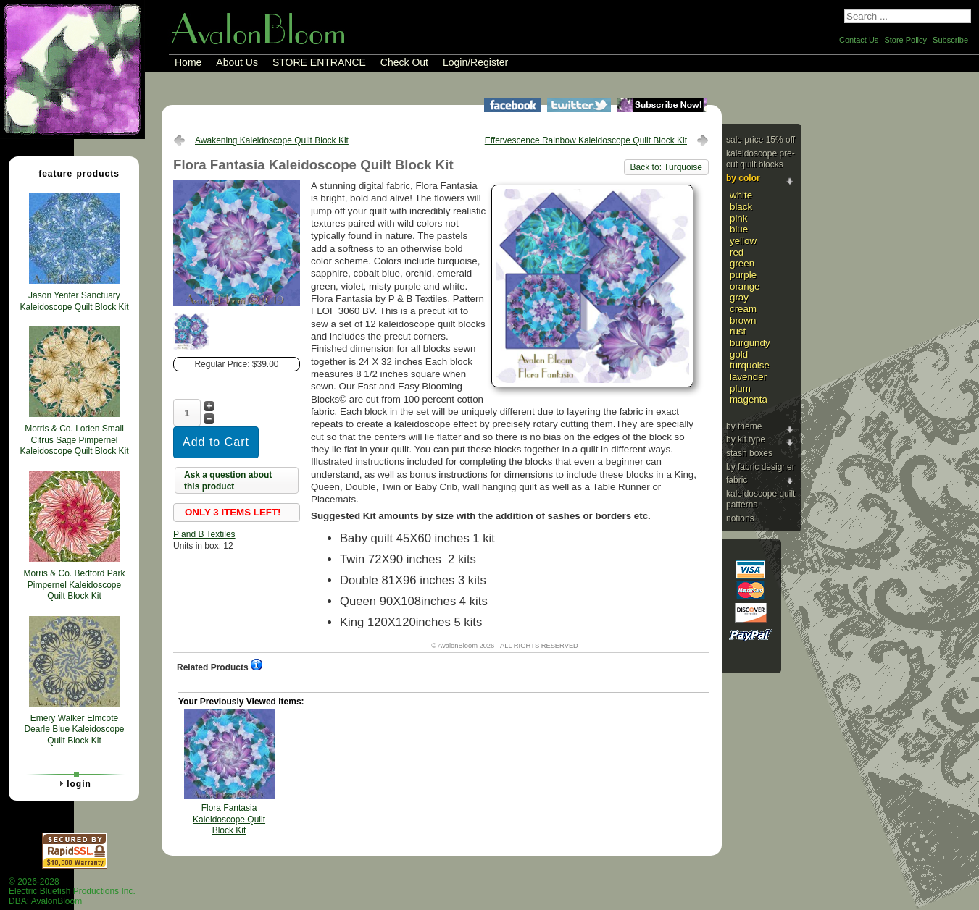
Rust (738, 331)
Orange (745, 286)
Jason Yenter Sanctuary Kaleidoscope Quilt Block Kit (74, 301)
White (741, 195)
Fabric (736, 480)
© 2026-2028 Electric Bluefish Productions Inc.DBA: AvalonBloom (72, 891)
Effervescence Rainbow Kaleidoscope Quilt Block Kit (586, 140)
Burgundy (750, 342)
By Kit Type (745, 439)
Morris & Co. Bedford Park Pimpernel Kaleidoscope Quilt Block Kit (74, 584)
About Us (237, 62)
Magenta (748, 399)
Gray (739, 297)
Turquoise (750, 365)
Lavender (748, 376)
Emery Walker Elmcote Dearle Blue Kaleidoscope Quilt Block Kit (74, 729)
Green (742, 263)
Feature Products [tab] (73, 173)
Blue (739, 229)
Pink (738, 218)
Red (736, 252)
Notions (740, 518)
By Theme (744, 426)
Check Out (404, 62)
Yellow (743, 240)
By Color (743, 178)
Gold (739, 354)
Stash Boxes (749, 453)
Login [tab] (73, 783)
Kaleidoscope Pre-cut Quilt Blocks (760, 159)
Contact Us (858, 39)
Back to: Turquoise (666, 167)
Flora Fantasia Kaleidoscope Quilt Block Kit (229, 819)
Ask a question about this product (228, 481)
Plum (740, 388)
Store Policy (905, 39)
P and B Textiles (204, 534)
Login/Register (475, 62)
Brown (743, 320)
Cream (743, 308)
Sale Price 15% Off (760, 140)
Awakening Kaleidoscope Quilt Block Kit (272, 140)
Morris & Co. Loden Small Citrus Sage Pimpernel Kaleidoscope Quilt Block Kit (74, 440)
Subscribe (950, 39)
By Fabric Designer (760, 467)
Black (741, 206)
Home (188, 62)
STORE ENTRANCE (319, 62)
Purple (743, 274)
